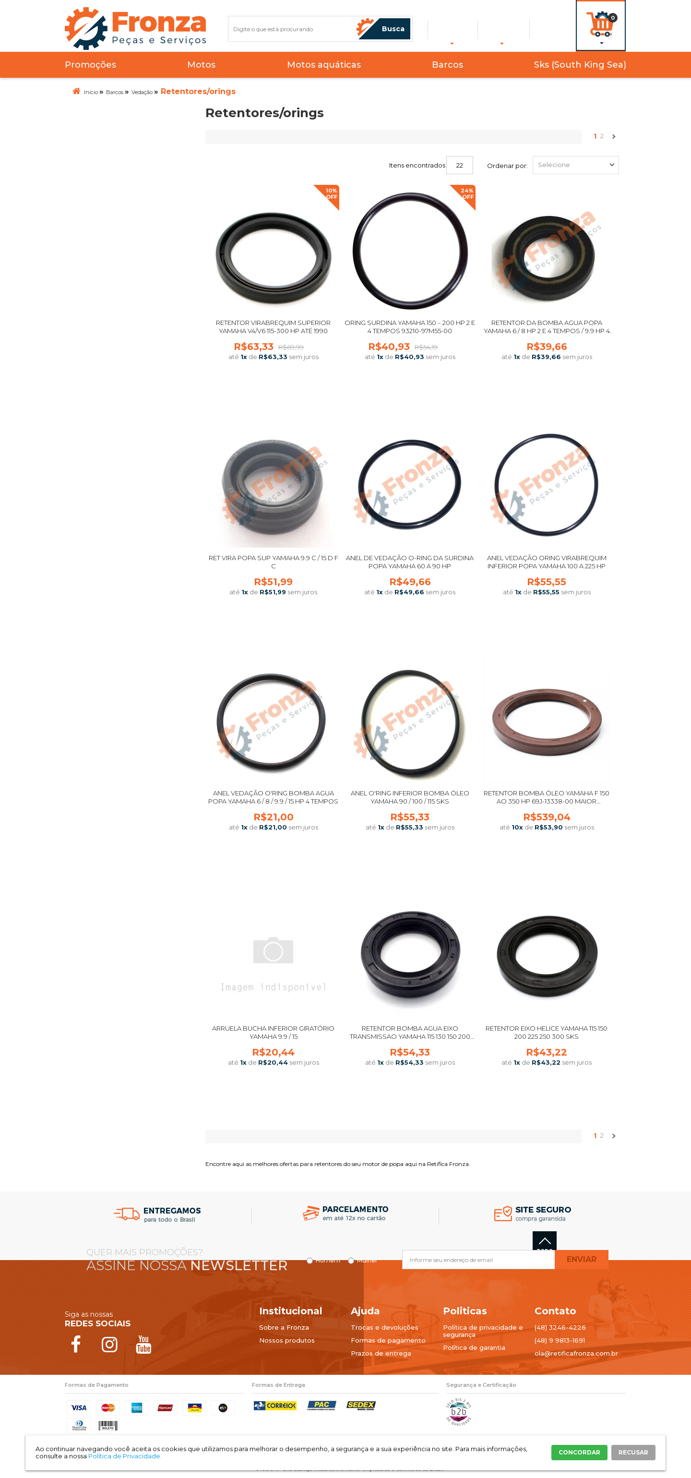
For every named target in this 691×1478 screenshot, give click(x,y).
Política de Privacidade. (125, 1456)
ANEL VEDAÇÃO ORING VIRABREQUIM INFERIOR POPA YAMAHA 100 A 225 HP (547, 562)
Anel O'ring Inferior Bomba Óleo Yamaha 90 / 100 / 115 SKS (410, 797)
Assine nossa (186, 1265)
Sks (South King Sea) (580, 65)
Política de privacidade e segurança (483, 1330)
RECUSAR (633, 1452)
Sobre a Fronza (284, 1327)
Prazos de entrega (381, 1353)
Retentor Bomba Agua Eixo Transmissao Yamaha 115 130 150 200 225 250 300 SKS (410, 1036)
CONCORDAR (579, 1452)
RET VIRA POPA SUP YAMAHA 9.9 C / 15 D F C (273, 562)
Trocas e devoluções (384, 1327)
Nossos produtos (287, 1340)
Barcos (447, 65)
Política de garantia (474, 1347)
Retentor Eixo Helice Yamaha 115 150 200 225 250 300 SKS (547, 1032)
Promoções (90, 65)
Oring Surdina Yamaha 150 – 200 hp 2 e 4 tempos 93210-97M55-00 (410, 327)
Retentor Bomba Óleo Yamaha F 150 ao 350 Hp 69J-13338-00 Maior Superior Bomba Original (546, 801)
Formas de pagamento (388, 1340)
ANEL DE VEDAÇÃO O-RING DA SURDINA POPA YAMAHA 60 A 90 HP (410, 562)
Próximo (613, 139)
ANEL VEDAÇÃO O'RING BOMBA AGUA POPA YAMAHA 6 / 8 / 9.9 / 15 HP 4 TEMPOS (273, 797)
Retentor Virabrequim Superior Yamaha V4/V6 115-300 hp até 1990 (273, 327)
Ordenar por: (507, 165)
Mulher (367, 1260)
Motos (201, 65)
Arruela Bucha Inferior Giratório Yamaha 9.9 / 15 (273, 1032)
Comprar (273, 390)
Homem (328, 1260)
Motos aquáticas (324, 65)
